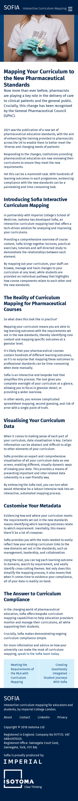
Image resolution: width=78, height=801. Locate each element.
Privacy (62, 717)
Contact (25, 717)
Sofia (12, 7)
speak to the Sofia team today (38, 654)
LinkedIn (44, 717)
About (8, 717)
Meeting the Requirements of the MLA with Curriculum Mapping (21, 673)
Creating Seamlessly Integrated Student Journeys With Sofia (57, 673)
